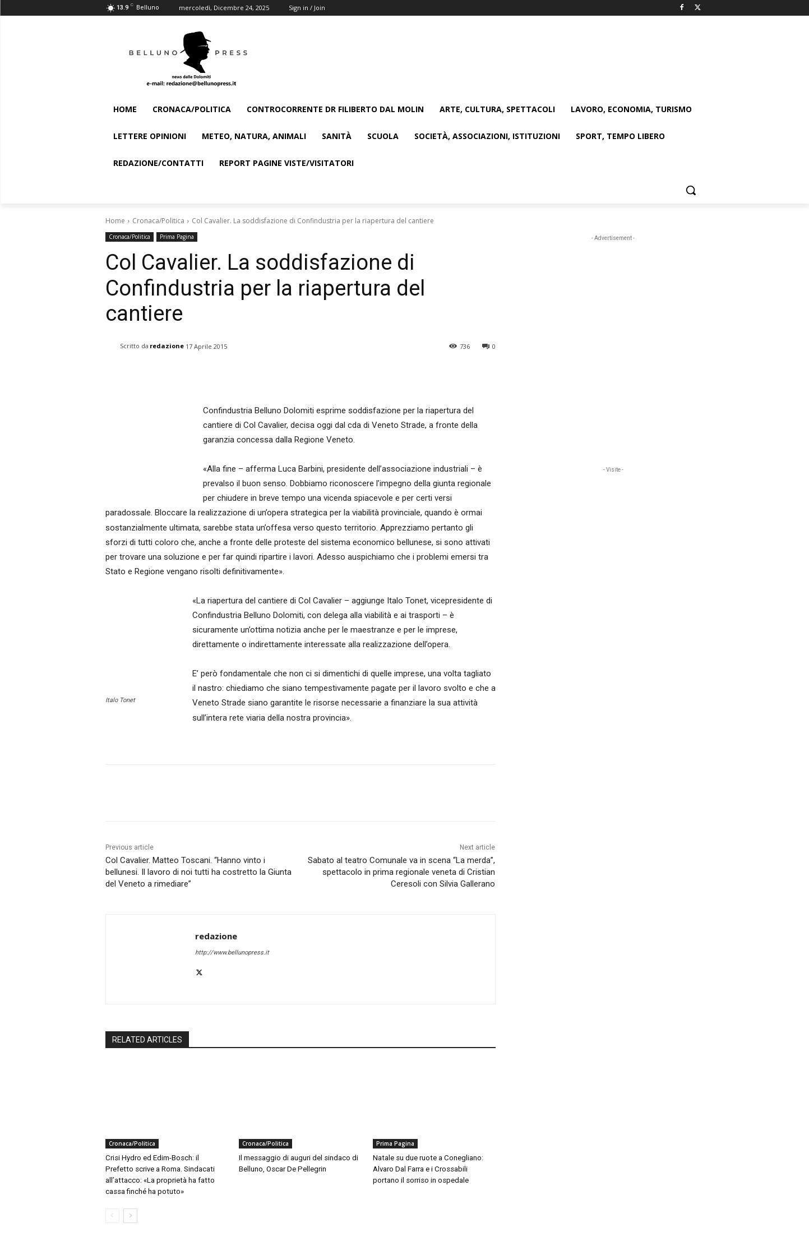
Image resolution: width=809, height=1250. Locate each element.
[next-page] (130, 1216)
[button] (690, 190)
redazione (167, 346)
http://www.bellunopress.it (232, 952)
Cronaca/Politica (158, 220)
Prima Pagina (176, 237)
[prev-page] (112, 1216)
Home (115, 220)
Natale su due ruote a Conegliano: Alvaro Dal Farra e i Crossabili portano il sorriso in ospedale (433, 1169)
